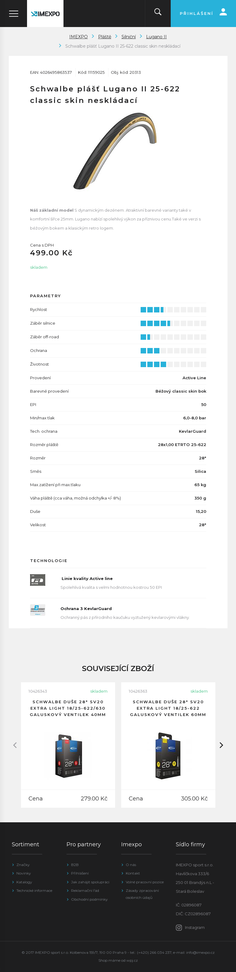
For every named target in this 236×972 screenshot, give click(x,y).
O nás (131, 864)
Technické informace (34, 890)
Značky (23, 864)
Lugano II (156, 36)
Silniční (128, 36)
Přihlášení (80, 873)
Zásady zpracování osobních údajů (142, 893)
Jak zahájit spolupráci (90, 882)
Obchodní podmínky (89, 899)
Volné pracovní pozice (145, 882)
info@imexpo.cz (200, 952)
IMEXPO (78, 36)
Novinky (23, 873)
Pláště (104, 36)
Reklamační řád (85, 890)
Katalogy (24, 882)
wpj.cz (132, 960)
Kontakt (133, 873)
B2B (75, 864)
